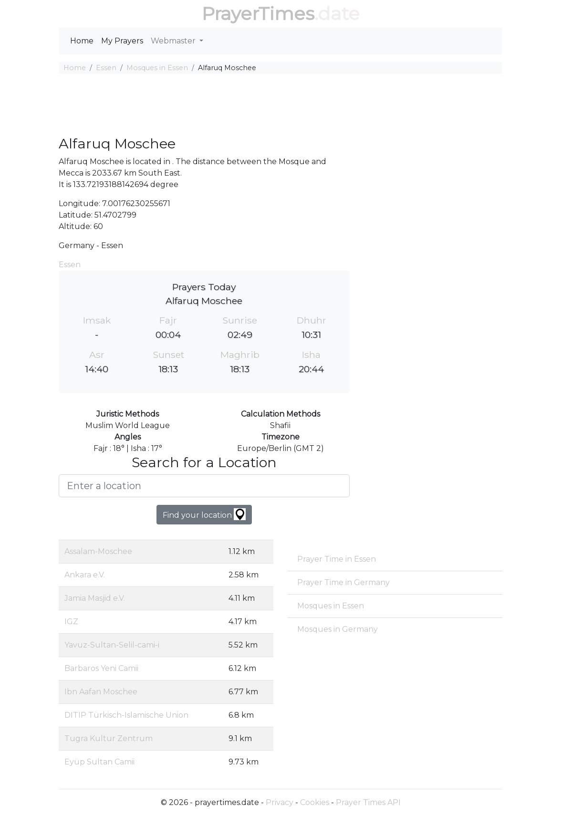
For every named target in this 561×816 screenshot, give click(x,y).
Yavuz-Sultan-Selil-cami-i (111, 644)
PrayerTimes (258, 13)
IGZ (71, 621)
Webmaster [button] (174, 40)
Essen (106, 67)
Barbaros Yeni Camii (101, 668)
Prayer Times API (368, 802)
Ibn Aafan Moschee (100, 691)
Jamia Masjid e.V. (94, 598)
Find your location (204, 514)
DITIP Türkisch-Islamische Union (126, 715)
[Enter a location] (204, 485)
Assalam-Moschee (98, 551)
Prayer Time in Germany (343, 582)
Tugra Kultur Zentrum (108, 738)
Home (82, 40)
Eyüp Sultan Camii (99, 761)
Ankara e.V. (84, 574)
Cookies (314, 802)
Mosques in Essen (157, 67)
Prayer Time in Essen (336, 559)
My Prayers (122, 40)
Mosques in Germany (337, 629)
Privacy (279, 802)
